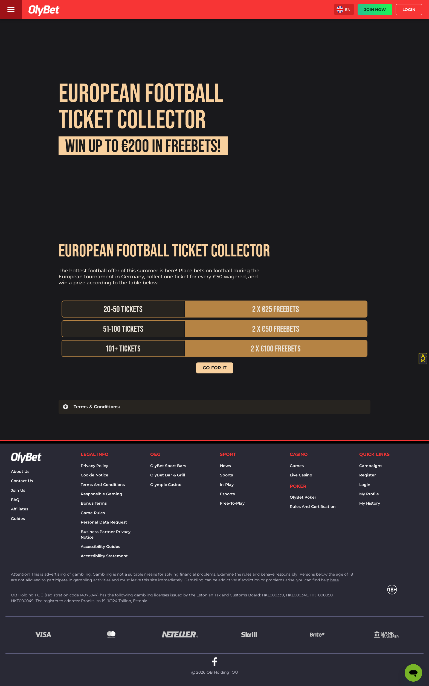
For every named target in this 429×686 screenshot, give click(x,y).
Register (367, 475)
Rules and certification (313, 506)
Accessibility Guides (100, 546)
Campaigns (370, 465)
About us (20, 471)
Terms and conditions (103, 484)
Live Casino (301, 475)
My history (369, 503)
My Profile (369, 493)
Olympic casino (165, 484)
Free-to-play (232, 503)
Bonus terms (94, 503)
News (225, 465)
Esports (227, 493)
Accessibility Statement (104, 555)
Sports (226, 475)
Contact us (22, 480)
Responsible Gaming (101, 493)
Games (297, 465)
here (334, 580)
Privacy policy (94, 465)
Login (364, 484)
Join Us (18, 490)
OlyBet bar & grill (167, 475)
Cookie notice (94, 475)
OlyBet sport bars (168, 465)
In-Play (227, 484)
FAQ (15, 499)
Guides (18, 518)
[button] (344, 9)
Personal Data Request (104, 522)
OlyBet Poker (303, 497)
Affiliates (19, 509)
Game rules (93, 512)
